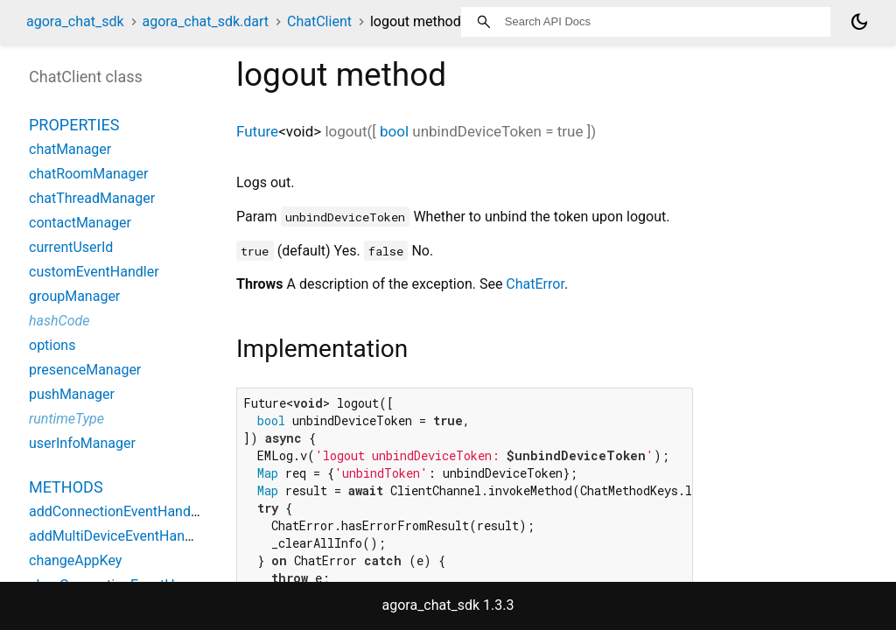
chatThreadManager (92, 198)
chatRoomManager (88, 173)
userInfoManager (82, 443)
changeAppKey (75, 560)
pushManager (72, 394)
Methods (66, 487)
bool (394, 131)
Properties (74, 125)
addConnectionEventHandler (117, 511)
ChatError (535, 284)
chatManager (70, 149)
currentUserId (71, 247)
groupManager (74, 296)
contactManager (80, 222)
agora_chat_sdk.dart (206, 21)
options (52, 345)
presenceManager (85, 369)
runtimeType (66, 418)
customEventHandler (94, 271)
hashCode (59, 320)
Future (257, 131)
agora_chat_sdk (75, 21)
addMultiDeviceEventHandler (118, 536)
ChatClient (319, 21)
